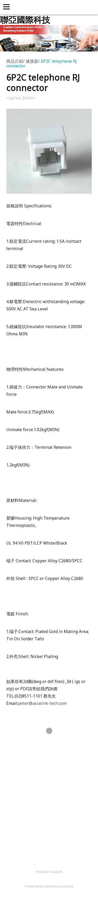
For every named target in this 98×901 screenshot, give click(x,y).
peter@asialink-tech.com (42, 703)
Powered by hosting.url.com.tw (49, 886)
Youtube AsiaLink (49, 871)
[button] (7, 7)
